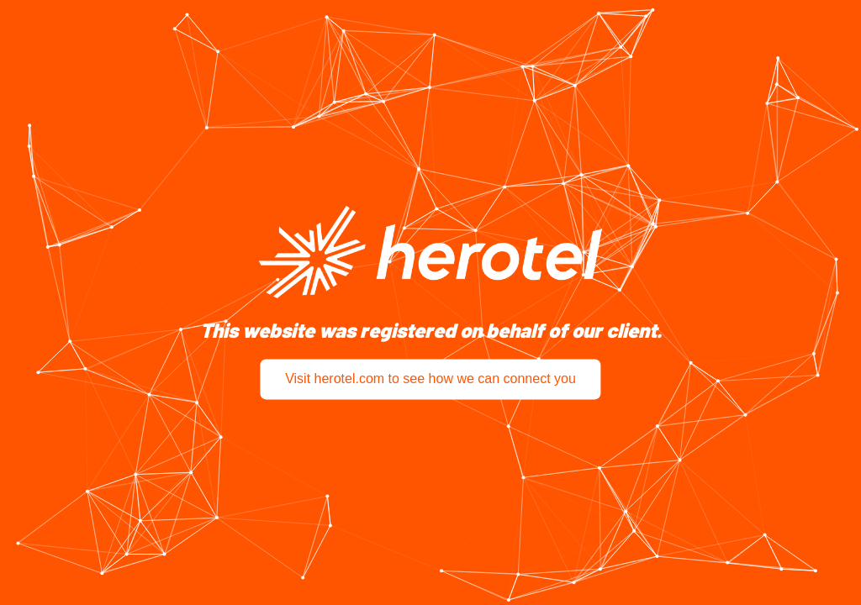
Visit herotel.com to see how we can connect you (430, 379)
